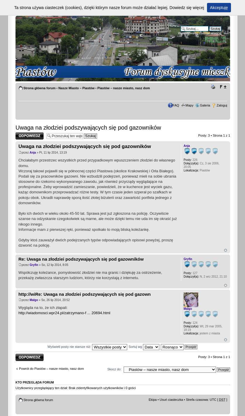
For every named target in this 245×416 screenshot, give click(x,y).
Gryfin (34, 265)
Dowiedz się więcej (187, 7)
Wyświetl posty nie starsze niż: (87, 346)
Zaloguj (222, 105)
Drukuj (214, 87)
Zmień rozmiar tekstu (223, 87)
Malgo (34, 300)
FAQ (176, 105)
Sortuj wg (144, 346)
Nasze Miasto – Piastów (76, 88)
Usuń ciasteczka (171, 399)
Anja (33, 152)
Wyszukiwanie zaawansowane (199, 33)
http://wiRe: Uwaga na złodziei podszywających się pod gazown (84, 294)
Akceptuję (219, 7)
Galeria (205, 105)
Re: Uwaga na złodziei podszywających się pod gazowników (81, 259)
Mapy (190, 105)
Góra (225, 250)
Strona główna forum (39, 88)
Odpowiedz (29, 136)
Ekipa (153, 399)
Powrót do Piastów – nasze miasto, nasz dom (51, 368)
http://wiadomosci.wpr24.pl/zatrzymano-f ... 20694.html (64, 313)
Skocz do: (114, 369)
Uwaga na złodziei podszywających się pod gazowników (88, 127)
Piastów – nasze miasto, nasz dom (123, 88)
